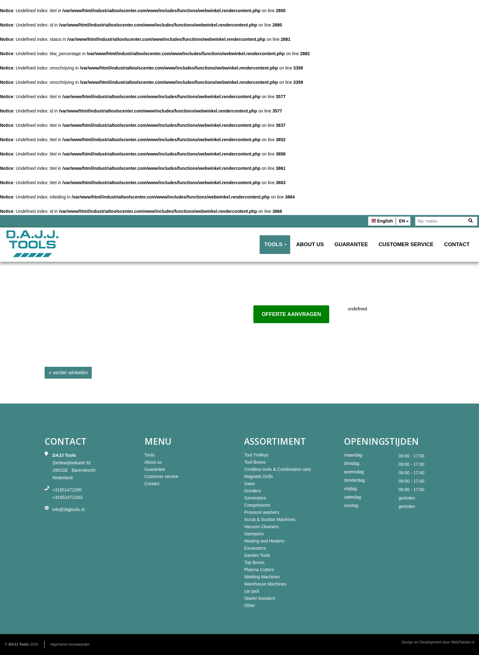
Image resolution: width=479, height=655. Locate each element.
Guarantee (351, 244)
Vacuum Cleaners (261, 526)
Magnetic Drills (258, 476)
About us (310, 244)
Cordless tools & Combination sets (277, 469)
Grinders (252, 490)
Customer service (406, 244)
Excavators (255, 548)
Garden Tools (257, 555)
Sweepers (253, 533)
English (385, 220)
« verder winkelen (68, 372)
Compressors (257, 505)
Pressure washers (261, 512)
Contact (457, 244)
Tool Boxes (254, 462)
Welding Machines (262, 576)
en (402, 220)
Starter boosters (259, 598)
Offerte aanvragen (291, 314)
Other (249, 605)
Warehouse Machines (265, 583)
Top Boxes (254, 562)
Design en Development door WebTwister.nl (438, 642)
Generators (255, 497)
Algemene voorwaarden (70, 644)
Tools (273, 244)
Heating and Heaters (264, 540)
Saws (249, 483)
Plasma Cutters (259, 569)
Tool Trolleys (256, 454)
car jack (251, 591)
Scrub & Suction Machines (269, 519)
